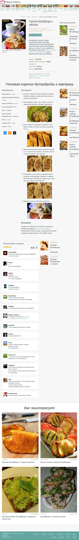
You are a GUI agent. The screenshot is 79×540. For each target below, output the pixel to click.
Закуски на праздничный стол (44, 10)
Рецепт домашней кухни (36, 74)
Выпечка (36, 534)
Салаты (61, 537)
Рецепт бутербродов (35, 35)
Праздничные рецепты (18, 9)
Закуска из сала (2, 9)
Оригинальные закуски (13, 9)
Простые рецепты (76, 9)
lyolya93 (47, 74)
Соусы (68, 537)
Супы (74, 537)
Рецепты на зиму (66, 9)
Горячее (44, 534)
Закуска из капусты (55, 10)
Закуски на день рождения (50, 10)
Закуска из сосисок (34, 10)
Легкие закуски (24, 9)
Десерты (51, 534)
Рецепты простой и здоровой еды (10, 2)
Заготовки (60, 534)
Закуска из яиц (33, 75)
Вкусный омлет (29, 9)
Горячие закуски (44, 75)
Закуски (67, 534)
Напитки (53, 537)
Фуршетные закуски (71, 9)
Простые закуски (7, 9)
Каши (74, 534)
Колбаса (60, 8)
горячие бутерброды (43, 229)
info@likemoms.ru (6, 537)
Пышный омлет (39, 9)
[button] (77, 2)
